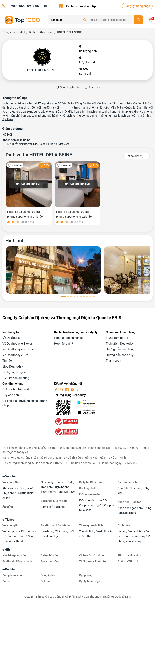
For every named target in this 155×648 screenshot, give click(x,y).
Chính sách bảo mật (15, 389)
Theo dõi (94, 87)
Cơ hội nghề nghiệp (15, 372)
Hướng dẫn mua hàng (120, 349)
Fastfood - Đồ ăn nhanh (17, 561)
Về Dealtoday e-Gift (15, 355)
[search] (138, 19)
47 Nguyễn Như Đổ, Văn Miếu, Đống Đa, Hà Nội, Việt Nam (37, 144)
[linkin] (67, 389)
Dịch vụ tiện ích (127, 482)
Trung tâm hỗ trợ (117, 338)
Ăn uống (7, 506)
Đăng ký (130, 6)
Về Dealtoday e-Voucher (18, 349)
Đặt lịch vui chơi (12, 575)
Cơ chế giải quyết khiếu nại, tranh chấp (24, 403)
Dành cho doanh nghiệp (81, 6)
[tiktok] (77, 389)
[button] (63, 296)
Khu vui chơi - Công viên (17, 488)
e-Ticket (8, 519)
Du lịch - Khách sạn (91, 482)
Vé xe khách (136, 531)
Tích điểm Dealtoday (120, 343)
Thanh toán (113, 360)
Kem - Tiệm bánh (57, 487)
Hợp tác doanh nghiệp (68, 338)
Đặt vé (6, 581)
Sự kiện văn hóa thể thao (56, 525)
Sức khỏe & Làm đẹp (54, 500)
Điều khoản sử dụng (15, 378)
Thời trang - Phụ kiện (92, 561)
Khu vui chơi (28, 531)
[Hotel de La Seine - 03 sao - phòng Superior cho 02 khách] (78, 193)
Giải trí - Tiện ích (128, 561)
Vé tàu (122, 531)
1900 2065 (17, 6)
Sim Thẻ (86, 536)
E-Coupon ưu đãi (90, 494)
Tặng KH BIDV (66, 491)
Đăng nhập (143, 6)
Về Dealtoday (11, 338)
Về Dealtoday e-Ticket (17, 343)
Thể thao (61, 531)
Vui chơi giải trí (12, 525)
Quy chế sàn (10, 395)
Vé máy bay (138, 536)
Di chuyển (124, 525)
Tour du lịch (86, 531)
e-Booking (9, 569)
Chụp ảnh (8, 493)
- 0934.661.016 (36, 6)
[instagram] (61, 389)
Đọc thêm (7, 119)
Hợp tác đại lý (63, 343)
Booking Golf (87, 488)
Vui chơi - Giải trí (13, 482)
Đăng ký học (48, 575)
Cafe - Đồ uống (50, 555)
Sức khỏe (59, 506)
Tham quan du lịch (91, 525)
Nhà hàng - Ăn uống (14, 555)
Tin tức (7, 360)
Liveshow (47, 531)
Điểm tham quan (15, 536)
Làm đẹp (46, 506)
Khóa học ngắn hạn (130, 508)
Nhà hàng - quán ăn (53, 482)
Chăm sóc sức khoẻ (91, 555)
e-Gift (6, 549)
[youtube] (72, 389)
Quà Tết (122, 488)
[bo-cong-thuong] (66, 421)
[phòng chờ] (53, 270)
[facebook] (56, 389)
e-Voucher (9, 476)
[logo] (22, 19)
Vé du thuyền (104, 531)
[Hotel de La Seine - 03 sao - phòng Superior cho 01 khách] (29, 193)
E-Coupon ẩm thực (91, 500)
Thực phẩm (48, 491)
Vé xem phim (10, 531)
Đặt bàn (46, 581)
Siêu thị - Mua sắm (129, 555)
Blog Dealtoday (12, 366)
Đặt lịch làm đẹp (89, 581)
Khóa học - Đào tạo (129, 502)
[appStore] (88, 412)
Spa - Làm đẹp (50, 561)
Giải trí (21, 493)
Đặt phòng (85, 575)
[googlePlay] (88, 402)
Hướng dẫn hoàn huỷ (119, 355)
